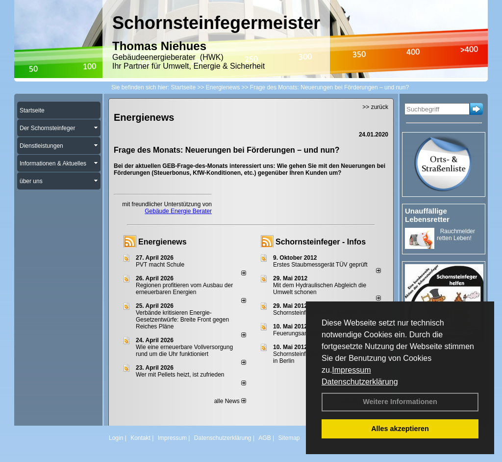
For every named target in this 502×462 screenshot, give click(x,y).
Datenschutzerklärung (360, 382)
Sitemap (289, 438)
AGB (264, 438)
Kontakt (140, 438)
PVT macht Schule (160, 264)
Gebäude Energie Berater (178, 211)
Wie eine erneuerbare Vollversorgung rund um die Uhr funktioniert (184, 350)
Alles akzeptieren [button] (400, 429)
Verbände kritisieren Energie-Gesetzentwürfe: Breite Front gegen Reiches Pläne (182, 319)
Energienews (162, 242)
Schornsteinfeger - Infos (321, 242)
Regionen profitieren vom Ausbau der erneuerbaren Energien (184, 289)
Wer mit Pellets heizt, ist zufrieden (180, 374)
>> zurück (375, 107)
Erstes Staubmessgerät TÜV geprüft (320, 264)
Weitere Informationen (400, 402)
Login (116, 438)
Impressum (351, 370)
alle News (230, 401)
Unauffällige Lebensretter (427, 215)
